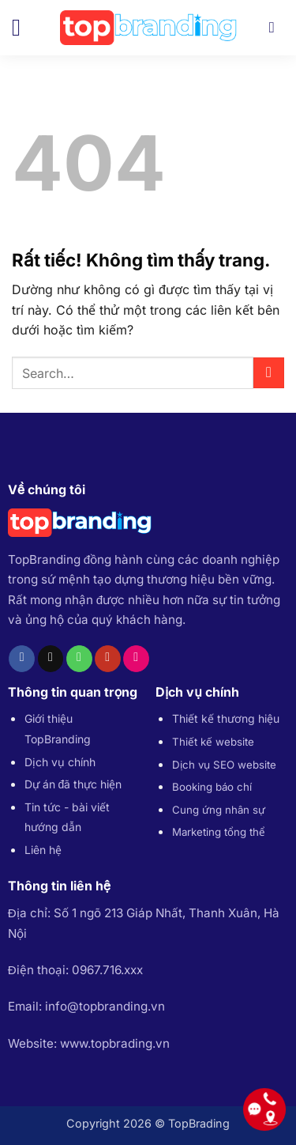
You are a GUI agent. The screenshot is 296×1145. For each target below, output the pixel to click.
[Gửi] (268, 372)
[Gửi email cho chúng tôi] (51, 658)
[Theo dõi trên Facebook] (22, 658)
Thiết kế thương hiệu (225, 718)
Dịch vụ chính (60, 762)
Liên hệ (43, 849)
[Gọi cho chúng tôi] (79, 658)
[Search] (276, 27)
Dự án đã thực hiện (73, 784)
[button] (24, 28)
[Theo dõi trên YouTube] (108, 658)
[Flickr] (136, 658)
